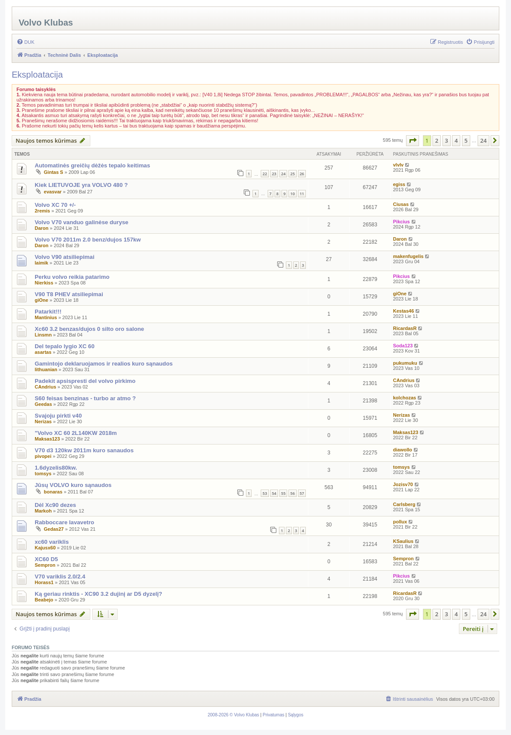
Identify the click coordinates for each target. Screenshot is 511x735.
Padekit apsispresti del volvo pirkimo (85, 381)
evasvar (53, 191)
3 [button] (446, 140)
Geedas (43, 404)
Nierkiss (44, 282)
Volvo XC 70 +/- (55, 205)
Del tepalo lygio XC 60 (65, 346)
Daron (42, 228)
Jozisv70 (403, 484)
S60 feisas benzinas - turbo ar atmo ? (85, 398)
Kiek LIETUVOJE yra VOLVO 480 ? (81, 185)
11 (302, 193)
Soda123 (403, 345)
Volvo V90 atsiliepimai (65, 257)
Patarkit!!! (48, 311)
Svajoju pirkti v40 (58, 415)
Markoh (43, 510)
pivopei (43, 456)
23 (274, 173)
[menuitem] (25, 42)
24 (283, 173)
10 (292, 193)
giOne (41, 300)
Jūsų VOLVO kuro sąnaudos (73, 485)
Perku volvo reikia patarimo (72, 277)
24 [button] (483, 140)
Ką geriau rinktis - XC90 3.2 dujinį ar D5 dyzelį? (98, 594)
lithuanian (46, 369)
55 (283, 493)
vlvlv (398, 164)
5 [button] (466, 140)
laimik (41, 262)
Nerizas (43, 421)
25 (292, 173)
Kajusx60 (45, 547)
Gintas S (53, 172)
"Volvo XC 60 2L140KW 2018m (76, 433)
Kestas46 (403, 311)
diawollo (402, 449)
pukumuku (405, 363)
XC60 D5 (46, 559)
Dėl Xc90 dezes (55, 505)
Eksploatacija (37, 74)
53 (264, 493)
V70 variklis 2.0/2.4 (60, 576)
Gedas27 (54, 529)
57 (302, 493)
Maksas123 (47, 438)
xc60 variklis (52, 542)
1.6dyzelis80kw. (56, 467)
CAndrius (45, 386)
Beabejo (44, 599)
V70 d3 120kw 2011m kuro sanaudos (84, 450)
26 (302, 173)
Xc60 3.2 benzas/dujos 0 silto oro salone (89, 329)
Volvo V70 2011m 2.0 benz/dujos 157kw (88, 239)
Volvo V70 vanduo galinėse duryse (81, 222)
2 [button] (436, 140)
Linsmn (43, 334)
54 (274, 493)
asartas (43, 352)
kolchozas (404, 397)
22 (264, 173)
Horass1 (44, 582)
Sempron (45, 565)
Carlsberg (404, 504)
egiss (399, 184)
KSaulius (403, 541)
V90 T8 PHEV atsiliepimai (69, 294)
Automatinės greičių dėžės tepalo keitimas (92, 165)
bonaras (53, 491)
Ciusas (401, 204)
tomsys (43, 473)
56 (292, 493)
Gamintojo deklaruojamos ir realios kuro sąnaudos (104, 363)
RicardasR (404, 328)
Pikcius (401, 221)
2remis (42, 210)
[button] (412, 140)
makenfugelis (408, 256)
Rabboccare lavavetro (64, 522)
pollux (400, 521)
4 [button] (456, 140)
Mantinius (46, 317)
